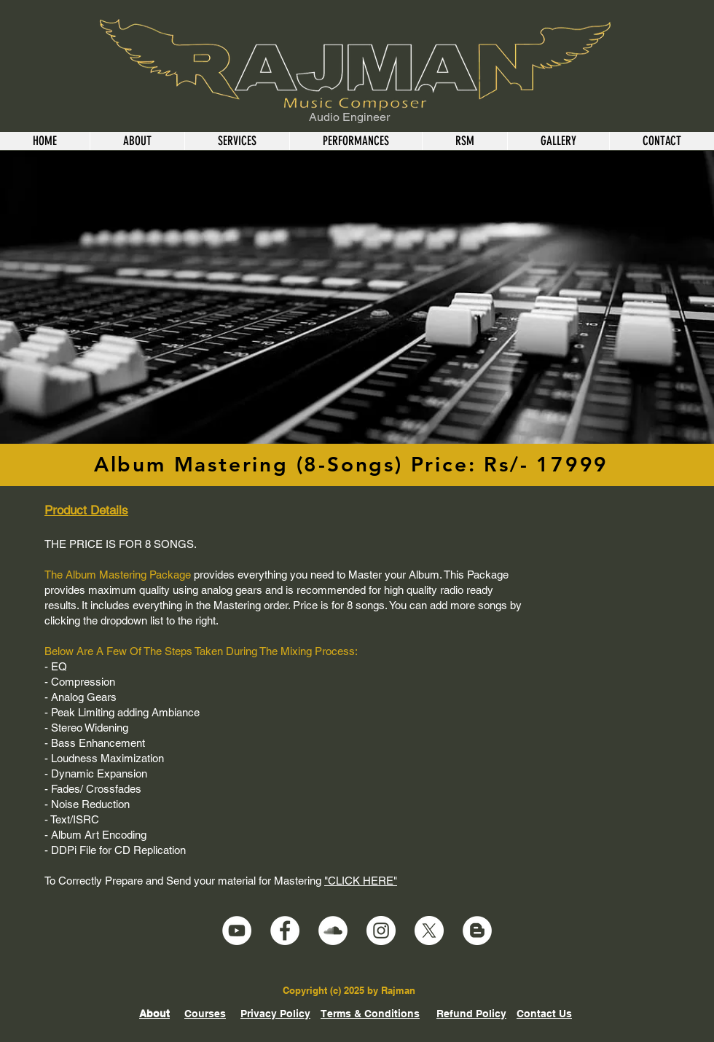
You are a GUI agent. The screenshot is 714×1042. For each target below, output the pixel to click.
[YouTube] (236, 930)
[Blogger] (477, 930)
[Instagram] (381, 930)
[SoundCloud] (333, 930)
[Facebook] (284, 930)
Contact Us (544, 1013)
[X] (429, 930)
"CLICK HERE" (360, 880)
